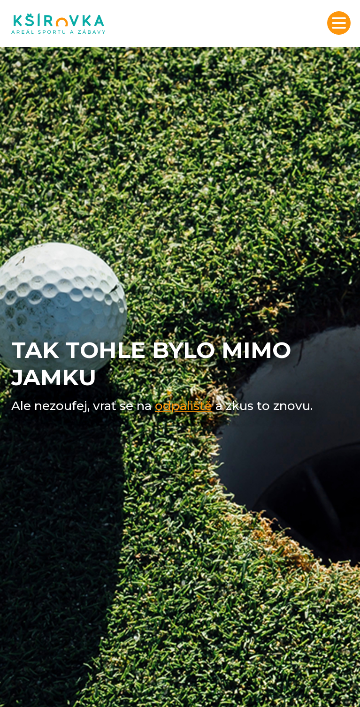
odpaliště (183, 405)
